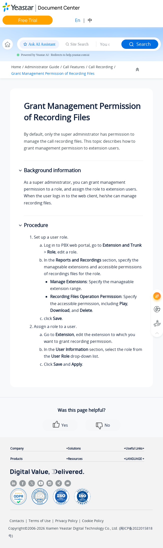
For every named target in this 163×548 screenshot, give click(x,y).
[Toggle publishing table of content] (150, 69)
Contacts (17, 520)
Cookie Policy (93, 520)
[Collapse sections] (137, 69)
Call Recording (101, 66)
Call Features (74, 66)
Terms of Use (40, 520)
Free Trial (27, 20)
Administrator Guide (42, 66)
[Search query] (109, 44)
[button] (21, 170)
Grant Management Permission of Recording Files (53, 73)
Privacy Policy (66, 520)
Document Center (59, 7)
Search (140, 44)
